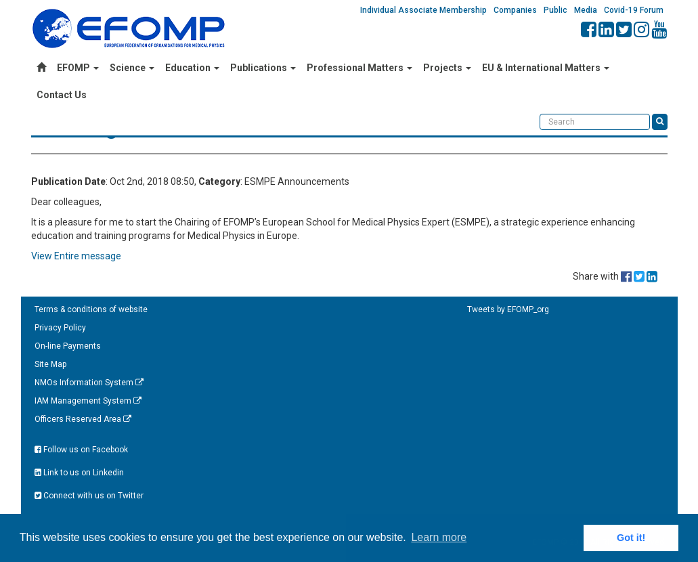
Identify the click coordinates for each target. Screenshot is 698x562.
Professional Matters (359, 67)
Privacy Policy (60, 327)
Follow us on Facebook (81, 449)
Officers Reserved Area (83, 419)
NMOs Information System (89, 382)
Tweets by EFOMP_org (508, 309)
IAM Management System (88, 401)
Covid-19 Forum (633, 10)
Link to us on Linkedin (79, 472)
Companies (515, 10)
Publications (263, 67)
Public (555, 10)
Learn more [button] (438, 537)
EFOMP (78, 67)
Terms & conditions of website (91, 309)
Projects (447, 67)
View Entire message (76, 256)
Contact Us (62, 94)
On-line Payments (68, 346)
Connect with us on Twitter (89, 495)
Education (192, 67)
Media (585, 10)
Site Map (50, 364)
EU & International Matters (545, 67)
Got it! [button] (631, 537)
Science (132, 67)
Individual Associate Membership (423, 10)
